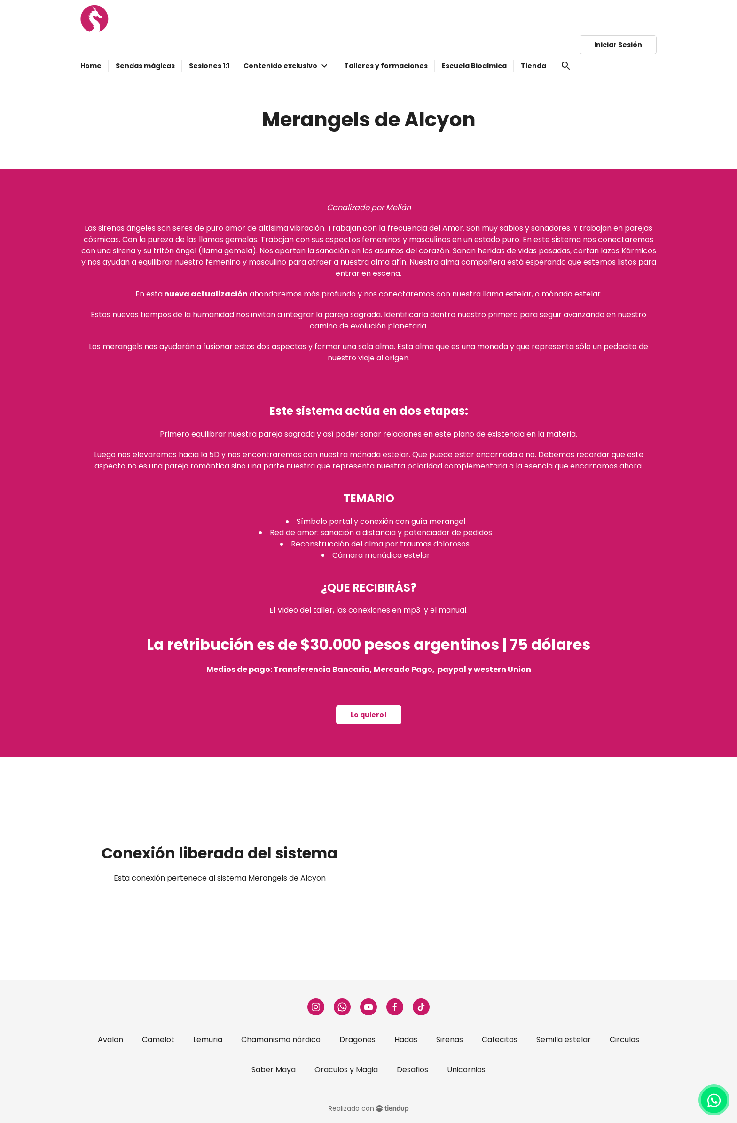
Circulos (624, 1039)
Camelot (158, 1039)
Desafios (412, 1069)
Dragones (357, 1039)
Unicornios (466, 1069)
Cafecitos (499, 1039)
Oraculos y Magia (346, 1069)
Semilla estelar (563, 1039)
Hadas (405, 1039)
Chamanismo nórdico (281, 1039)
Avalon (110, 1039)
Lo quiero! (369, 714)
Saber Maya (273, 1069)
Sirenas (449, 1039)
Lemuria (207, 1039)
